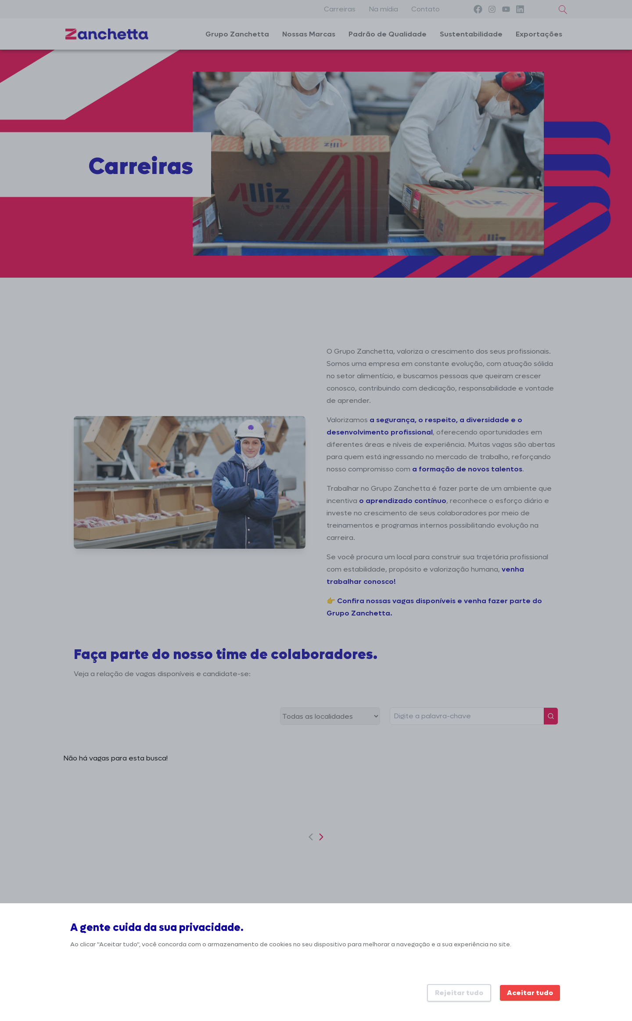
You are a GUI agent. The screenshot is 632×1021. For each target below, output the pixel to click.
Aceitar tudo (530, 992)
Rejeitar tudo (459, 992)
